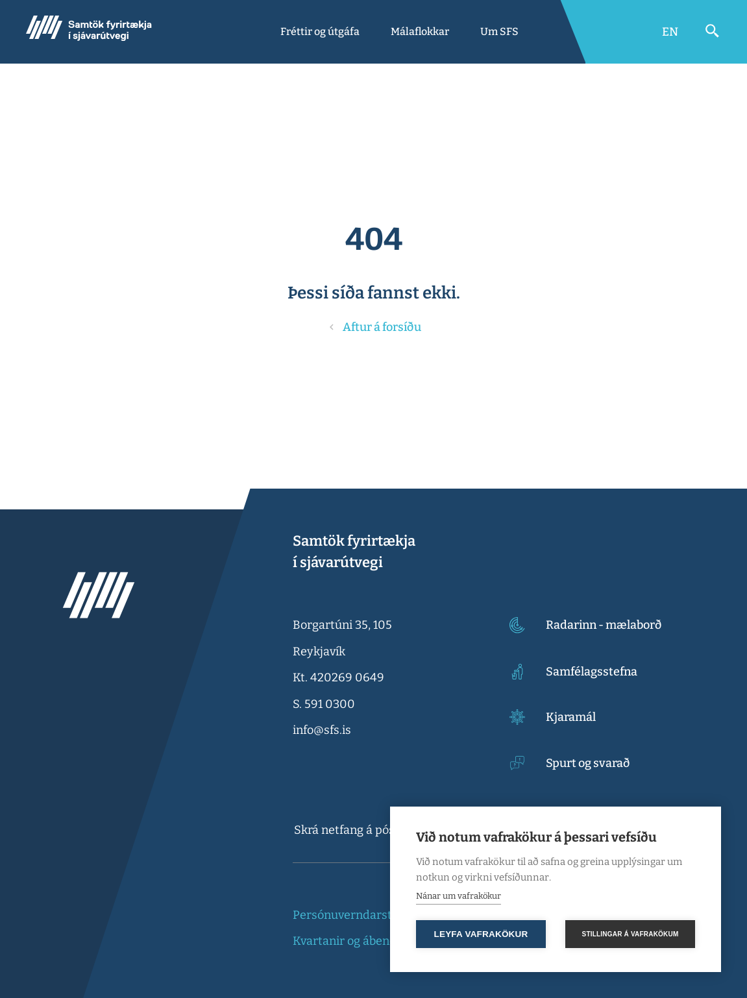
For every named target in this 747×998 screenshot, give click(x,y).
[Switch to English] (670, 32)
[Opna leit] (712, 31)
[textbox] (378, 830)
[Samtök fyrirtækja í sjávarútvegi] (89, 32)
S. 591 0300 (324, 704)
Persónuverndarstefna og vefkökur (387, 915)
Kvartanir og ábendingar (359, 941)
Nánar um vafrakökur (458, 896)
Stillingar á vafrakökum (630, 934)
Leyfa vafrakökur (481, 934)
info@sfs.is (322, 730)
